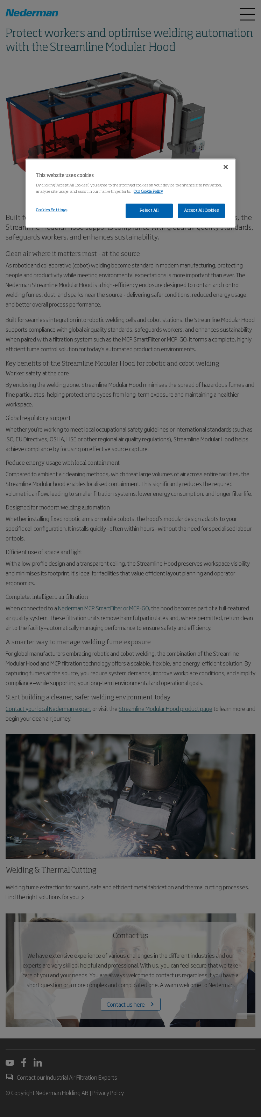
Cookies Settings (51, 210)
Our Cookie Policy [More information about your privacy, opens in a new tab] (148, 192)
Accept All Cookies (201, 210)
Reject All (149, 210)
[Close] (225, 167)
